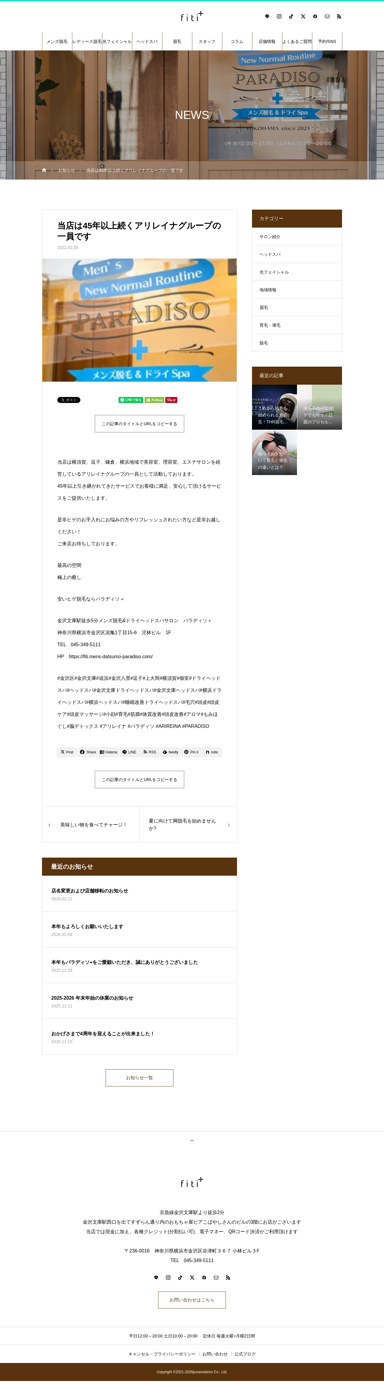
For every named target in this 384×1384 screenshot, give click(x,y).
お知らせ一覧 (139, 1078)
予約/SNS (327, 41)
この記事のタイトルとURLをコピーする (139, 423)
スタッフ (207, 41)
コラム (237, 41)
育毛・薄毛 (270, 325)
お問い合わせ (215, 1357)
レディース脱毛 (87, 41)
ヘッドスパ (147, 41)
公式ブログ (245, 1357)
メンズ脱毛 (57, 41)
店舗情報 (267, 41)
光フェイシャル (117, 41)
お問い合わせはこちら (192, 1302)
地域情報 (268, 289)
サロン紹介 (270, 236)
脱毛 (264, 343)
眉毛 (177, 41)
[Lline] (129, 752)
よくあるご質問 (297, 41)
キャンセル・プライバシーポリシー (162, 1357)
